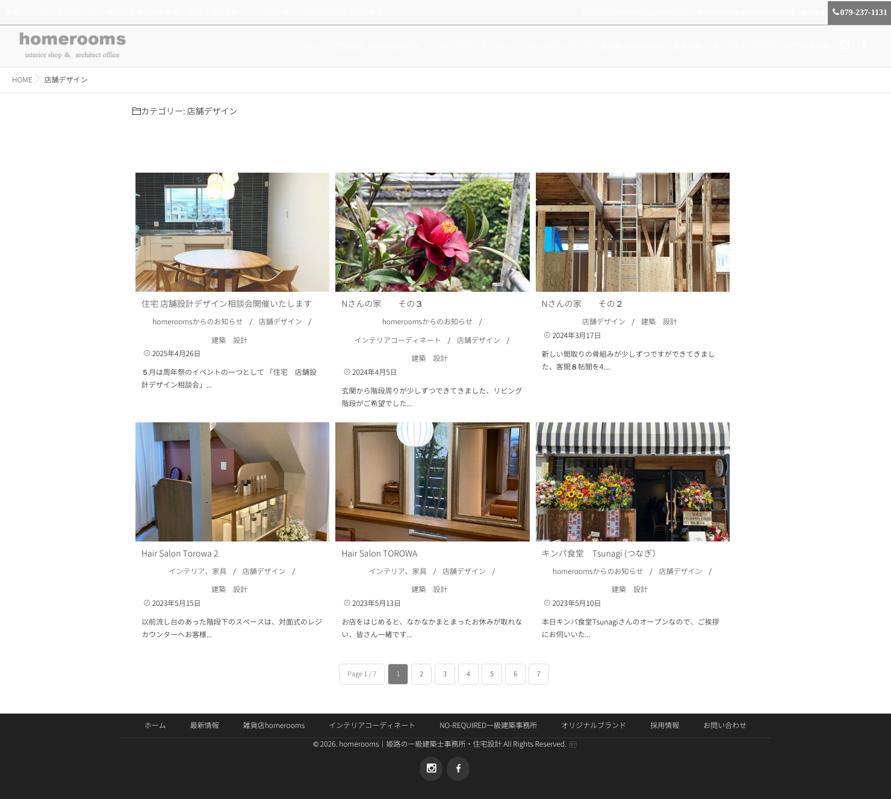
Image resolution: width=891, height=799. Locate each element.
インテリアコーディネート (472, 46)
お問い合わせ (808, 46)
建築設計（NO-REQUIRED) (377, 46)
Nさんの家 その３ (382, 304)
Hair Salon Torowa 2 (179, 553)
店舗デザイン (280, 321)
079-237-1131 (859, 12)
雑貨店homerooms (274, 725)
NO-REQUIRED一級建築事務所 (488, 725)
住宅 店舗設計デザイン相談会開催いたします (226, 304)
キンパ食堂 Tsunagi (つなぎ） (601, 553)
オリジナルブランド (744, 46)
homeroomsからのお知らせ (197, 321)
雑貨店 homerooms (631, 46)
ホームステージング (558, 46)
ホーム (313, 46)
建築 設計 (229, 340)
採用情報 (664, 725)
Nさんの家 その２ (583, 304)
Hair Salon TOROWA (379, 553)
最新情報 (687, 46)
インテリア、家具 (197, 571)
